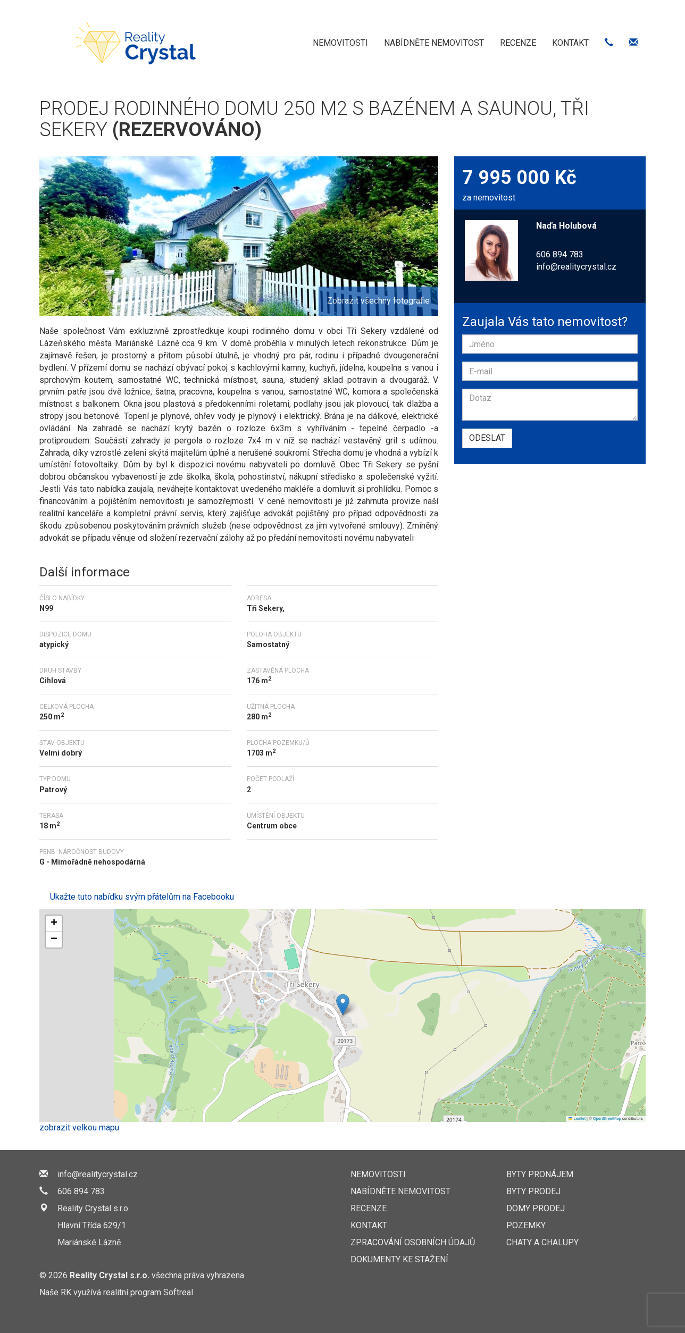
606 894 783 (81, 1191)
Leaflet (577, 1118)
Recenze (518, 43)
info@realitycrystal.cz (576, 267)
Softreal (178, 1292)
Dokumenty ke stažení (399, 1259)
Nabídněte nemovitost (434, 43)
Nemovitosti (340, 43)
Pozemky (526, 1225)
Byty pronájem (539, 1174)
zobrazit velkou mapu (79, 1127)
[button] (342, 1005)
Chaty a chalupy (542, 1242)
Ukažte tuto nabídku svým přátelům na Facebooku (142, 897)
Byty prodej (533, 1191)
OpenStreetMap (607, 1118)
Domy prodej (535, 1208)
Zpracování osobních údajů (412, 1242)
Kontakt (570, 43)
